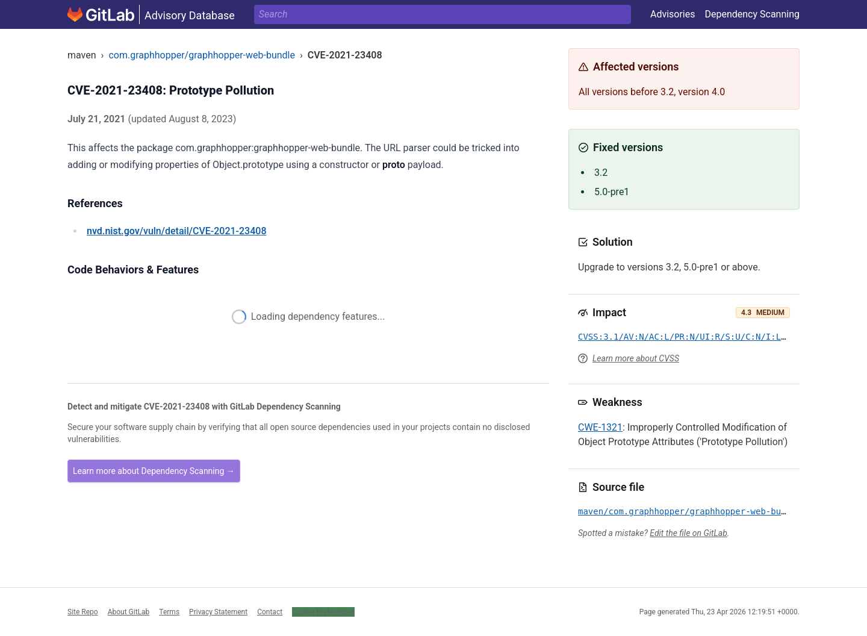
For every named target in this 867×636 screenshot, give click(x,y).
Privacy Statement (218, 612)
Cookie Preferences (323, 612)
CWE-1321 (600, 427)
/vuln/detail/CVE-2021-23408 (176, 231)
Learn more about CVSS (635, 358)
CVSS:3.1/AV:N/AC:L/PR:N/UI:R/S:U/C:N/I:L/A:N (689, 336)
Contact (269, 612)
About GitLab (129, 612)
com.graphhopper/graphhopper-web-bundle (201, 55)
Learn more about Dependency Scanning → (154, 471)
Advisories (672, 14)
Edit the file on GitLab (688, 533)
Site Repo (82, 612)
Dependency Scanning (752, 14)
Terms (169, 612)
